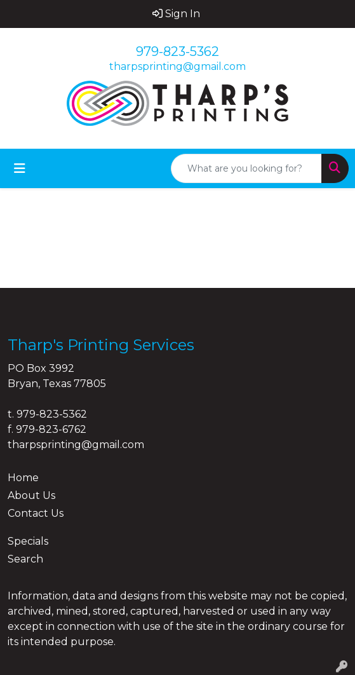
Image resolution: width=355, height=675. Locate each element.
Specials (28, 541)
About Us (31, 495)
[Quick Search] (246, 168)
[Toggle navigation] (19, 168)
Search (25, 559)
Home (23, 478)
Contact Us (36, 513)
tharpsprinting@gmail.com (177, 66)
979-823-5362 (177, 51)
